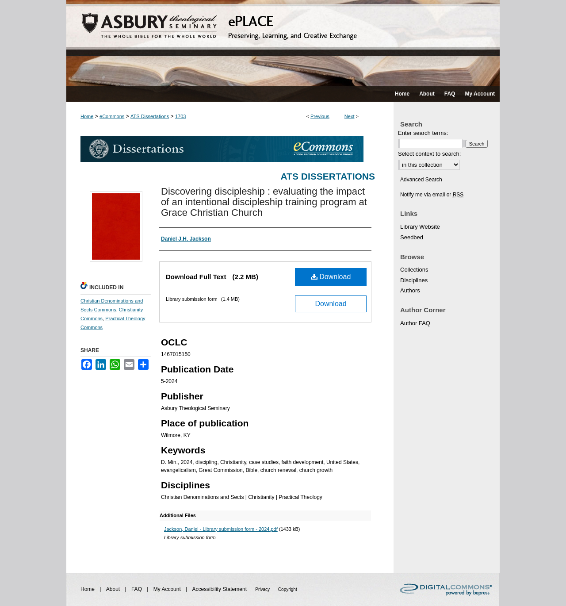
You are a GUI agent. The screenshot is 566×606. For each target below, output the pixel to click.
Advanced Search (421, 179)
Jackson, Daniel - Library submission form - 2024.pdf (221, 529)
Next (349, 116)
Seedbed (411, 237)
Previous (319, 116)
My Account (167, 589)
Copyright (287, 589)
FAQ (137, 589)
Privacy (263, 589)
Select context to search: (429, 153)
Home (86, 116)
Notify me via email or (431, 195)
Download (331, 276)
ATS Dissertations (149, 116)
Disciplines (414, 280)
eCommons (111, 116)
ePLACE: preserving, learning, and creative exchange (283, 43)
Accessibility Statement (220, 589)
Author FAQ (415, 323)
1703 (180, 116)
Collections (414, 269)
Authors (410, 290)
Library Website (420, 226)
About (114, 589)
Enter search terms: (423, 133)
